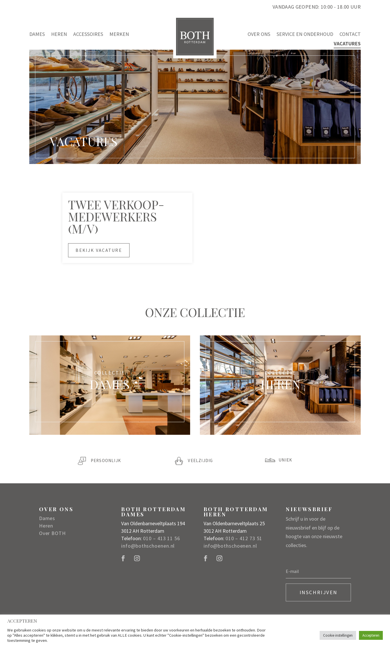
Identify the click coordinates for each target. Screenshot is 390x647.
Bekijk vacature (99, 250)
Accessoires (88, 34)
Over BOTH (52, 533)
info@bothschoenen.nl (148, 545)
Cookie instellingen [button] (338, 635)
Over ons (259, 34)
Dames (37, 34)
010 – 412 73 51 (243, 538)
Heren (59, 34)
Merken (119, 34)
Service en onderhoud (305, 34)
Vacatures (347, 44)
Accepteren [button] (370, 635)
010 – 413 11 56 (161, 538)
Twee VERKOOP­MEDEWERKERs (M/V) (116, 216)
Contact (350, 34)
